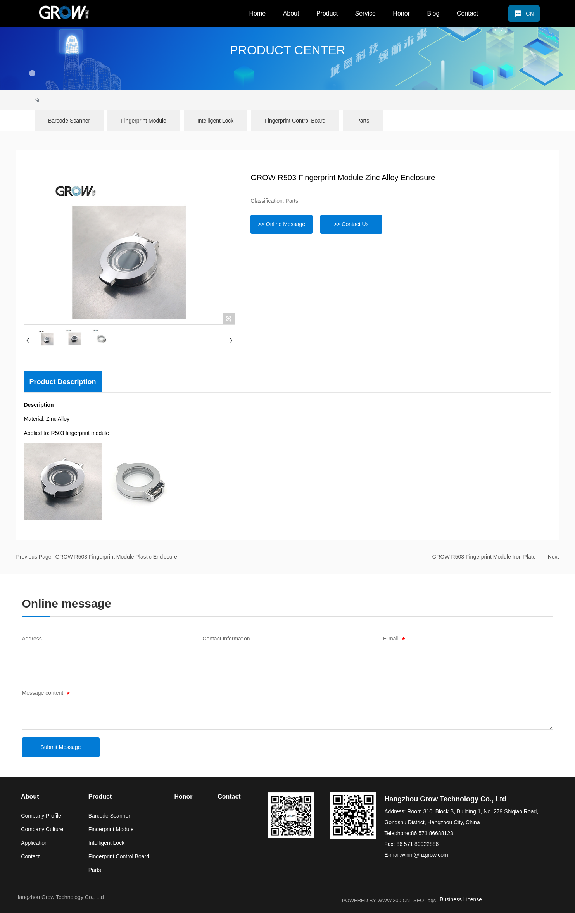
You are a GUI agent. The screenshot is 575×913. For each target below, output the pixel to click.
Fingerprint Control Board (294, 120)
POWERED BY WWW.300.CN (376, 900)
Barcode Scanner (69, 120)
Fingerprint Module (143, 120)
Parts (363, 120)
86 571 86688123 (432, 833)
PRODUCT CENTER (287, 50)
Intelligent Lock (215, 120)
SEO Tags (424, 900)
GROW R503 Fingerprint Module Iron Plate (484, 557)
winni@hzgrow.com (424, 855)
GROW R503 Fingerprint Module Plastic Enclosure (116, 557)
